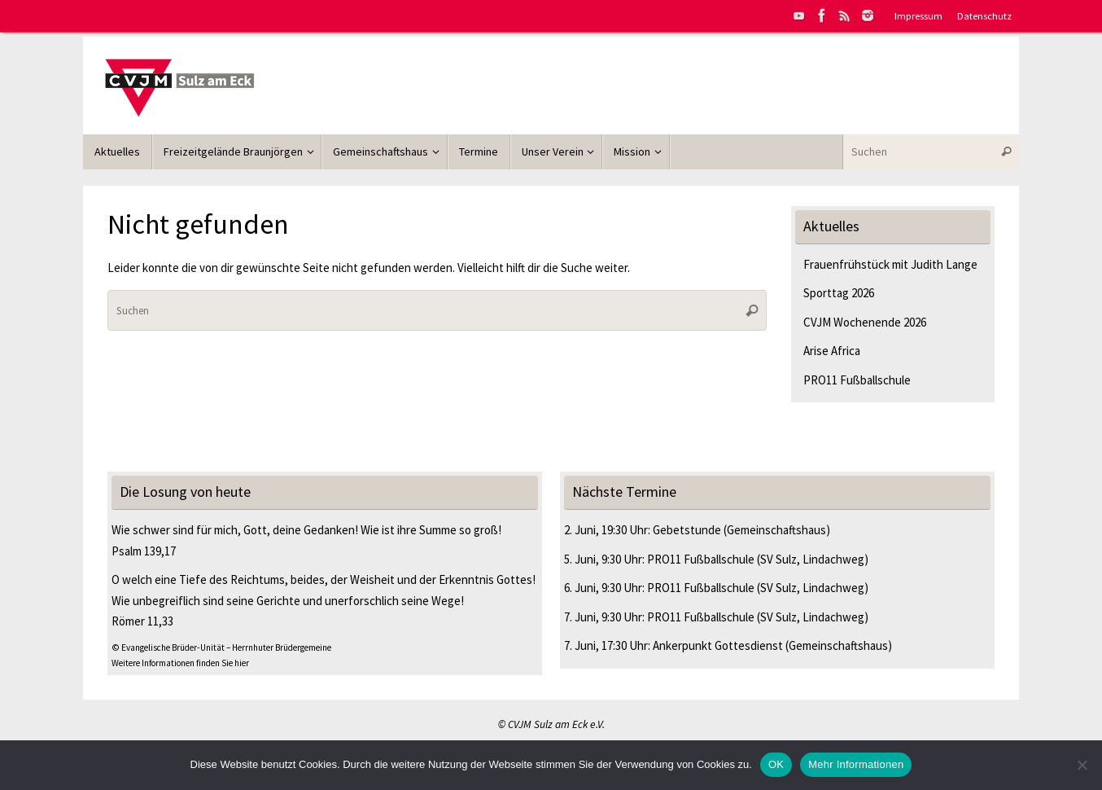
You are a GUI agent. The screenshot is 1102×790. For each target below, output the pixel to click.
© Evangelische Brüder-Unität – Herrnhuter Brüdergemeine (221, 647)
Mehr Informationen (855, 764)
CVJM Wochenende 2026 (864, 322)
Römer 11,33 (142, 621)
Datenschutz (984, 15)
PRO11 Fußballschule (857, 380)
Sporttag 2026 (838, 293)
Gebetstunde (687, 530)
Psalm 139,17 (144, 551)
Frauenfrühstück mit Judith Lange (890, 264)
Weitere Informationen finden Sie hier (180, 663)
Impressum (918, 15)
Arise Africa (831, 350)
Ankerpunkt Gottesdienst (718, 645)
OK (776, 764)
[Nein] (1082, 765)
